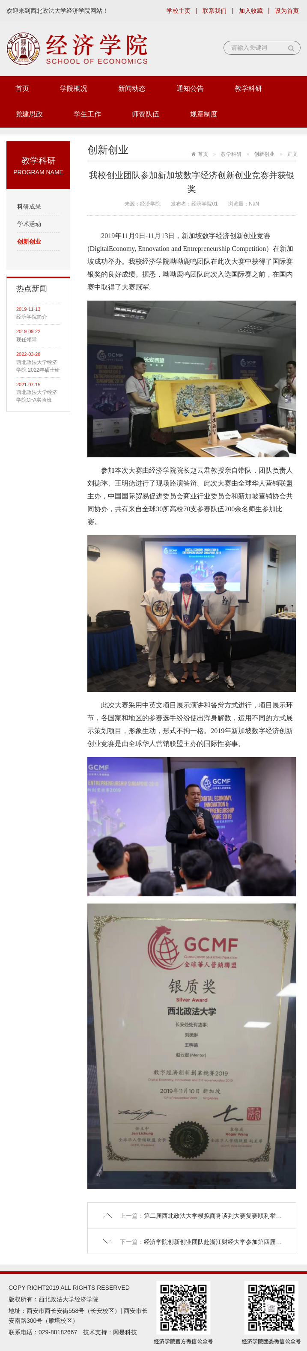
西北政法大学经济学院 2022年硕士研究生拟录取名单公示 (38, 366)
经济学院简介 (31, 317)
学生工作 (87, 114)
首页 (22, 88)
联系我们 (215, 10)
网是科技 (125, 1332)
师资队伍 (145, 114)
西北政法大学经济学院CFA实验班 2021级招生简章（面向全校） (36, 396)
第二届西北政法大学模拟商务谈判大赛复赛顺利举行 (214, 1215)
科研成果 (29, 206)
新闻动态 (132, 88)
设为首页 (287, 10)
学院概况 (73, 88)
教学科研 (248, 88)
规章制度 (204, 114)
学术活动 (29, 224)
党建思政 (29, 114)
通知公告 (190, 88)
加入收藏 (251, 10)
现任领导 (26, 340)
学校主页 (179, 10)
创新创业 (29, 241)
